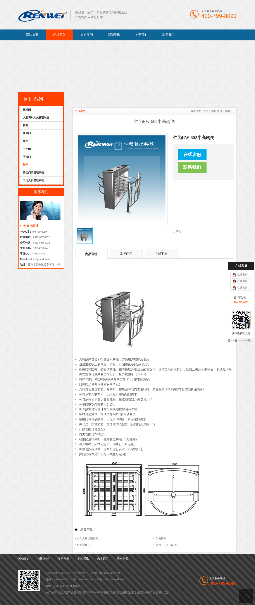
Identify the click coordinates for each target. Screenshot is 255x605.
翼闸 (90, 592)
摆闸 (85, 592)
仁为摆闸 (161, 538)
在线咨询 (242, 233)
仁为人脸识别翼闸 (87, 538)
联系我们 (168, 34)
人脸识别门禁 (161, 592)
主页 (206, 111)
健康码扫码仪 (144, 592)
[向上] (246, 596)
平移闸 (104, 592)
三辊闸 (78, 592)
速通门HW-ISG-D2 (166, 544)
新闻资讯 (114, 34)
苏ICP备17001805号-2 (240, 299)
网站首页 (32, 34)
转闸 (227, 111)
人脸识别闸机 (65, 592)
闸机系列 (59, 34)
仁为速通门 (83, 544)
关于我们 (141, 34)
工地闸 (112, 592)
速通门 (132, 592)
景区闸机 (122, 592)
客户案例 (87, 34)
